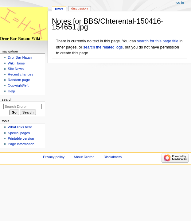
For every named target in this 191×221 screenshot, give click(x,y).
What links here (20, 127)
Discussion (79, 8)
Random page (19, 80)
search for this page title (157, 41)
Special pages (19, 133)
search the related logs (103, 47)
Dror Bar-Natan (20, 57)
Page (59, 8)
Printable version (21, 138)
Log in (180, 2)
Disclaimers (112, 157)
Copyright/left (18, 85)
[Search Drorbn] (22, 106)
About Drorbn (84, 157)
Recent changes (20, 74)
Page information (21, 144)
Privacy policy (53, 157)
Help (11, 91)
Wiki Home (16, 63)
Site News (16, 69)
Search (7, 99)
